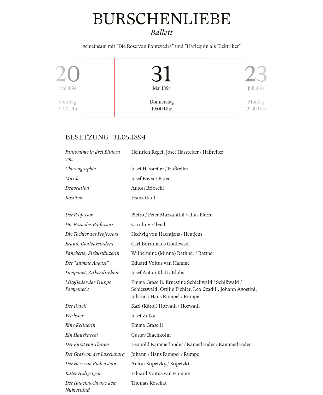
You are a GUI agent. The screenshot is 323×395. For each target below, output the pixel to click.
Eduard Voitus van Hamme (160, 263)
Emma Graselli (147, 282)
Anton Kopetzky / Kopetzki (160, 364)
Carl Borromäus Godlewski (160, 244)
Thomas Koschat (149, 383)
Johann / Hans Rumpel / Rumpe (165, 296)
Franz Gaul (143, 198)
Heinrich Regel (147, 152)
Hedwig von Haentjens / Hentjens (166, 234)
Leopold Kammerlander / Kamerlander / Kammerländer (191, 344)
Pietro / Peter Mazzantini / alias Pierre (171, 215)
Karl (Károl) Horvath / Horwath (165, 306)
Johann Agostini (237, 289)
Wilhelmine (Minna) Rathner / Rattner (172, 253)
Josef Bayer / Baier (150, 178)
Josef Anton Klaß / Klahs (157, 272)
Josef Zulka (143, 316)
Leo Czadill (205, 289)
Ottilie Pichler (175, 289)
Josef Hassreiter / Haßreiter (194, 152)
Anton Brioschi (147, 188)
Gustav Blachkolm (151, 335)
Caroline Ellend (148, 224)
